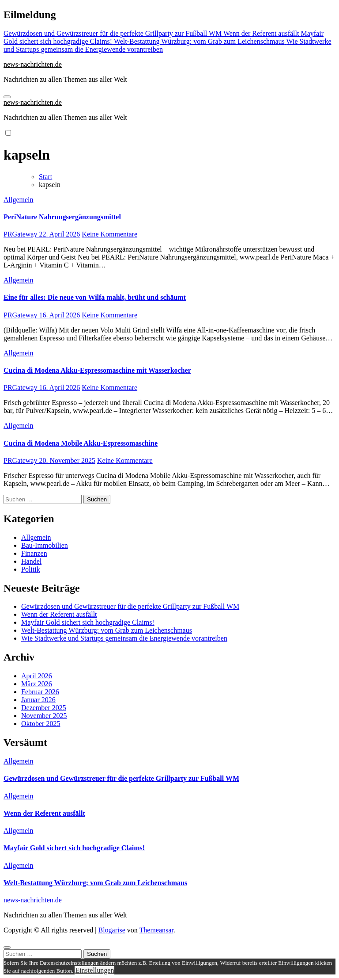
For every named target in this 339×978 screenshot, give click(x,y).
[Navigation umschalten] (7, 97)
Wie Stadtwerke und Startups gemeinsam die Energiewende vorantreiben (124, 638)
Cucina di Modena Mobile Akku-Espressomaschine (81, 443)
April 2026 (36, 676)
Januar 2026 (38, 699)
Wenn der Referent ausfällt (59, 614)
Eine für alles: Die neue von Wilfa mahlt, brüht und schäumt (95, 297)
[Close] (7, 947)
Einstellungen (94, 970)
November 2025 (44, 715)
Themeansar (156, 930)
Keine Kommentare (109, 234)
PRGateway (21, 234)
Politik (30, 569)
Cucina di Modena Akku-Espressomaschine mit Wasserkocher (97, 370)
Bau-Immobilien (44, 545)
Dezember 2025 (43, 707)
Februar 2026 (40, 691)
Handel (31, 561)
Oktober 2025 (40, 723)
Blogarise (111, 930)
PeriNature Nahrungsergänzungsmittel (62, 217)
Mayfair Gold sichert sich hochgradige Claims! (87, 622)
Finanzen (34, 553)
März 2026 (36, 684)
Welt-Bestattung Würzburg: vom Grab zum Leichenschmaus (106, 630)
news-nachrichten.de (33, 64)
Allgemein (19, 199)
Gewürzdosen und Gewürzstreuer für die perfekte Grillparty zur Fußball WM (130, 606)
